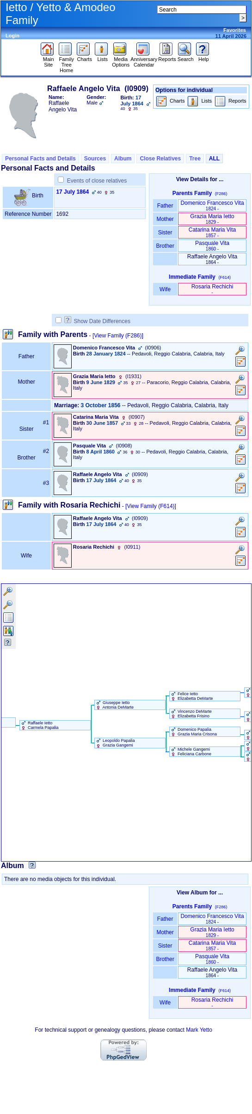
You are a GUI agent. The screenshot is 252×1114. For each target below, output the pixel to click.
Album (122, 158)
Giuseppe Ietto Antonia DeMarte (114, 705)
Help (203, 57)
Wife (165, 289)
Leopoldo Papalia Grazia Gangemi (115, 742)
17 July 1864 (72, 192)
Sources (95, 158)
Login (12, 35)
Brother (165, 246)
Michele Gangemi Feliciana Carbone (191, 751)
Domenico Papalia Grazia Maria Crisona (193, 731)
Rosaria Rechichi (212, 289)
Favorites (234, 30)
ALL (214, 158)
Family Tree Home (66, 62)
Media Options (120, 59)
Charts (84, 57)
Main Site (48, 59)
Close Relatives (160, 158)
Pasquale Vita (212, 245)
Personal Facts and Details (40, 158)
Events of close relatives (97, 181)
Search (185, 57)
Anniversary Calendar (143, 59)
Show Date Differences (97, 321)
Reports (167, 57)
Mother (165, 219)
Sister (165, 232)
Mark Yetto (199, 1030)
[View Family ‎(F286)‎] (117, 335)
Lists (102, 57)
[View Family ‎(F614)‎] (150, 506)
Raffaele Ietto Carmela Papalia (39, 725)
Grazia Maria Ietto (212, 219)
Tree (195, 158)
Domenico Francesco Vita (212, 205)
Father (164, 205)
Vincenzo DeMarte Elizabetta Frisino (191, 713)
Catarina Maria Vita (212, 232)
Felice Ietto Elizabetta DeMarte (191, 696)
